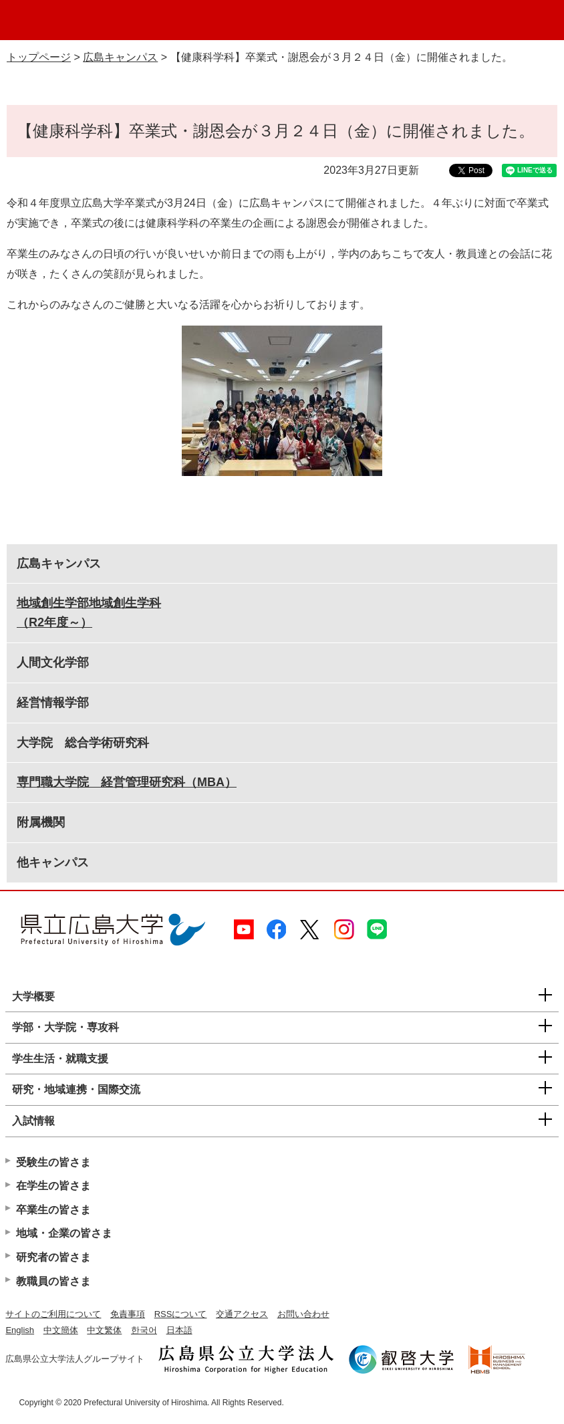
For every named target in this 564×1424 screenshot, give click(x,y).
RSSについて (180, 1314)
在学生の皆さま (53, 1185)
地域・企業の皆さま (64, 1233)
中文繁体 (104, 1330)
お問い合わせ (303, 1314)
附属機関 (41, 822)
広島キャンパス (120, 57)
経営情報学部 (53, 702)
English (19, 1330)
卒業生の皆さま (53, 1209)
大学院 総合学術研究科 (83, 742)
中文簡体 (60, 1330)
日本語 (179, 1330)
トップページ (39, 57)
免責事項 (127, 1314)
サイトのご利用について (53, 1314)
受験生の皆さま (53, 1162)
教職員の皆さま (53, 1281)
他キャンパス (53, 862)
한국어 (144, 1330)
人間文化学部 (53, 662)
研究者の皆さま (53, 1257)
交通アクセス (242, 1314)
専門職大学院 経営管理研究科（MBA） (127, 782)
